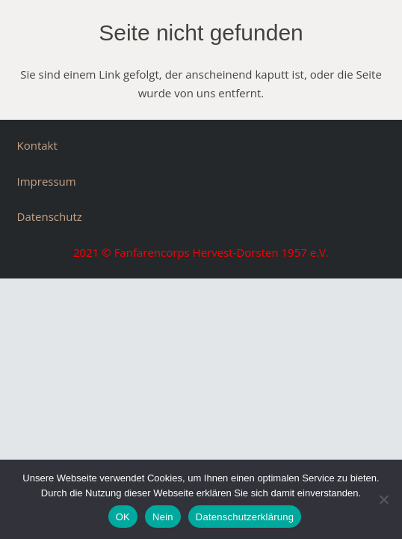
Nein (162, 517)
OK (123, 517)
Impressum (46, 181)
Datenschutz (49, 216)
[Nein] (383, 499)
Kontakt (37, 145)
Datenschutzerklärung (245, 517)
